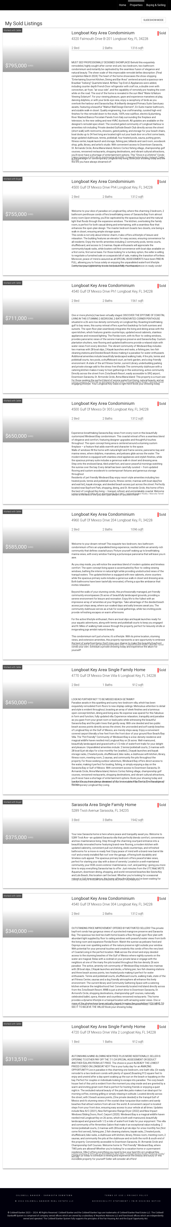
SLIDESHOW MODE (153, 20)
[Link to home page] (4, 4)
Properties (136, 5)
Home (122, 5)
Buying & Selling (156, 5)
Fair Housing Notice (146, 1201)
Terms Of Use (114, 1195)
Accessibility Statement (110, 1201)
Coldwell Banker (28, 1195)
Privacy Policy (137, 1195)
